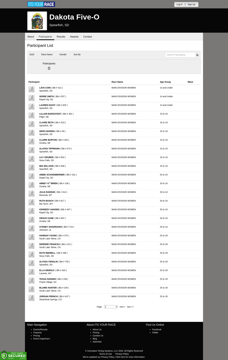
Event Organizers (41, 338)
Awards (75, 36)
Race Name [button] (48, 54)
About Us (97, 329)
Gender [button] (64, 54)
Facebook (156, 329)
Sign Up (191, 4)
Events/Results (40, 329)
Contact (88, 36)
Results (61, 36)
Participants (45, 36)
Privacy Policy (122, 354)
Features (37, 332)
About (30, 36)
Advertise (97, 341)
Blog (95, 338)
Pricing (36, 335)
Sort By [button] (78, 54)
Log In (179, 4)
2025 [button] (33, 54)
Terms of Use (105, 354)
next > (123, 307)
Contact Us (98, 335)
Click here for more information (130, 357)
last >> (130, 307)
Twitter (155, 332)
